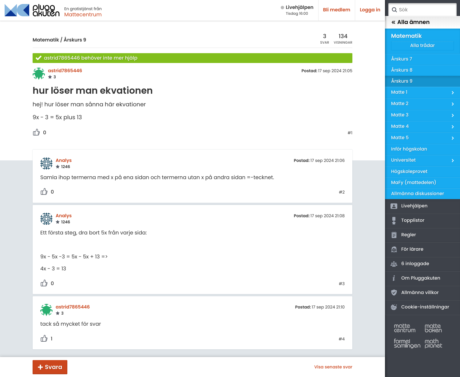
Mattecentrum (83, 14)
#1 (349, 133)
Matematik (46, 40)
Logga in (370, 10)
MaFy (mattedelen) (413, 182)
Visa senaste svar (333, 367)
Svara (53, 367)
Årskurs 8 (402, 70)
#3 (342, 284)
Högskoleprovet (409, 171)
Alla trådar (422, 45)
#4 (342, 339)
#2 (342, 192)
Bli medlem (337, 10)
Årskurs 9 (75, 40)
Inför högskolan (409, 149)
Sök (394, 10)
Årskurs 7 (401, 59)
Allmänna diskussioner (417, 193)
